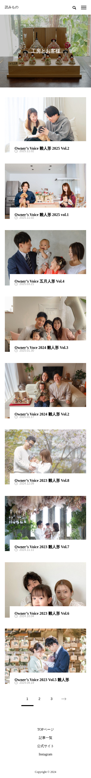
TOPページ (45, 729)
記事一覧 (45, 738)
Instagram (45, 754)
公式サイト (45, 746)
